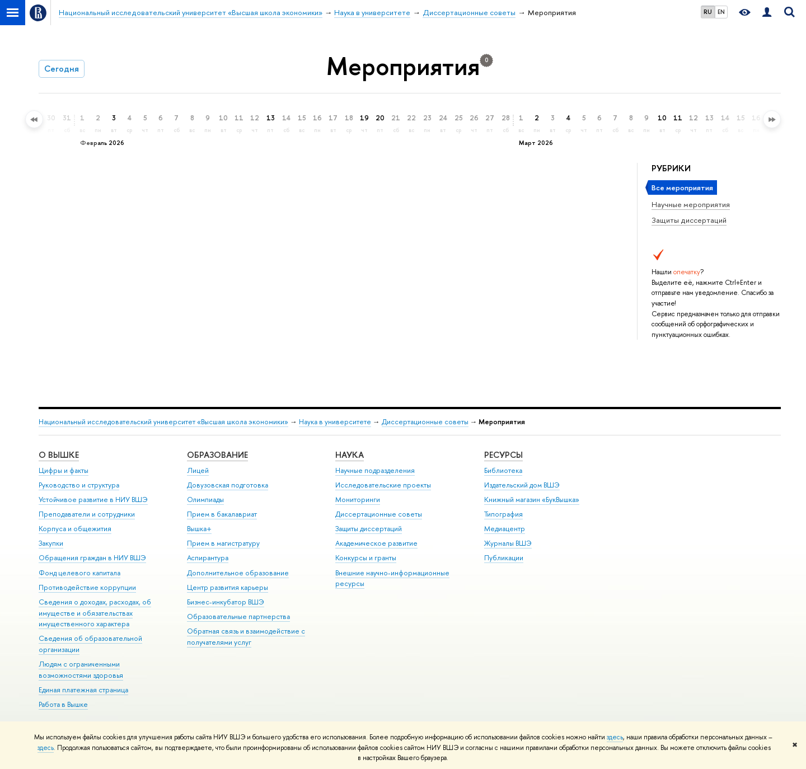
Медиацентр (504, 528)
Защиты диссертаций (689, 220)
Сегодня (61, 68)
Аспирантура (207, 557)
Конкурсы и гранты (365, 557)
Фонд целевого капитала (79, 573)
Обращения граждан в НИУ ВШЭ (92, 557)
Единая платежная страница (83, 690)
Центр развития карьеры (227, 587)
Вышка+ (199, 528)
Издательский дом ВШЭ (522, 485)
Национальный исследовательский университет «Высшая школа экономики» (163, 421)
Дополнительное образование (238, 573)
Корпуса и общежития (75, 528)
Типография (503, 514)
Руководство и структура (79, 485)
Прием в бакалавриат (222, 514)
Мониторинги (357, 499)
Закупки (51, 543)
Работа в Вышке (63, 704)
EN (721, 12)
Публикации (503, 557)
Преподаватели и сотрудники (87, 514)
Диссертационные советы (425, 421)
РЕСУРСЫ (503, 455)
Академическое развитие (376, 543)
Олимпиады (205, 499)
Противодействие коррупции (87, 587)
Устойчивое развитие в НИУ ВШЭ (93, 499)
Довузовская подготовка (227, 485)
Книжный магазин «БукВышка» (531, 499)
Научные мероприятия (691, 204)
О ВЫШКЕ (59, 455)
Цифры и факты (63, 470)
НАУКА (349, 455)
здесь (615, 737)
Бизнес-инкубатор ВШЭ (225, 602)
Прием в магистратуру (223, 543)
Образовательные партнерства (238, 616)
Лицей (198, 470)
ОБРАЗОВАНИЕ (217, 455)
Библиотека (503, 470)
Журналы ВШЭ (508, 543)
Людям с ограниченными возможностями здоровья (81, 669)
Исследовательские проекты (383, 485)
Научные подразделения (375, 470)
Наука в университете (335, 421)
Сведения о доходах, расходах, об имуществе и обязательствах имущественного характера (95, 613)
